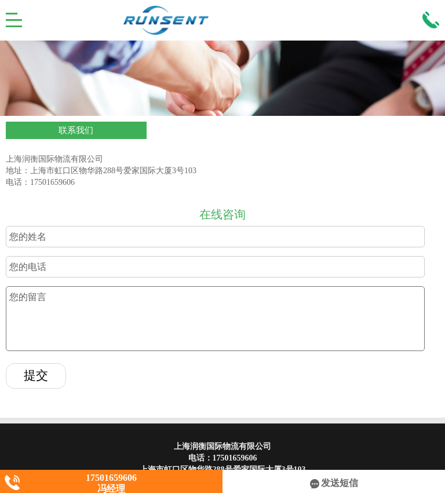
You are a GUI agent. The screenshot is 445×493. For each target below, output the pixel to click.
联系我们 (76, 130)
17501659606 (235, 458)
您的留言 (215, 318)
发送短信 (334, 483)
